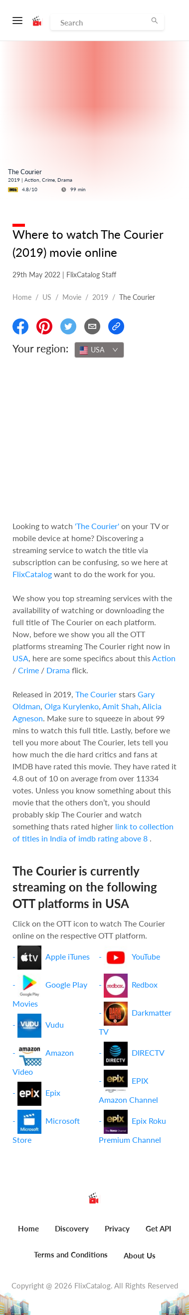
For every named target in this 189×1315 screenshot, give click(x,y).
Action (164, 658)
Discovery (72, 1228)
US (46, 297)
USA (20, 658)
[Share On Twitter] (68, 326)
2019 (100, 297)
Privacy (117, 1228)
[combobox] (99, 350)
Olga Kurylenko (71, 706)
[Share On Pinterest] (44, 326)
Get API (158, 1228)
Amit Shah (120, 706)
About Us (140, 1255)
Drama (58, 670)
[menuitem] (28, 1234)
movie (71, 297)
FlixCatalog (32, 574)
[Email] (92, 326)
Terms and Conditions (71, 1254)
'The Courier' (97, 526)
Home (21, 297)
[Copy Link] (116, 326)
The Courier (96, 694)
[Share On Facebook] (20, 326)
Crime (28, 670)
